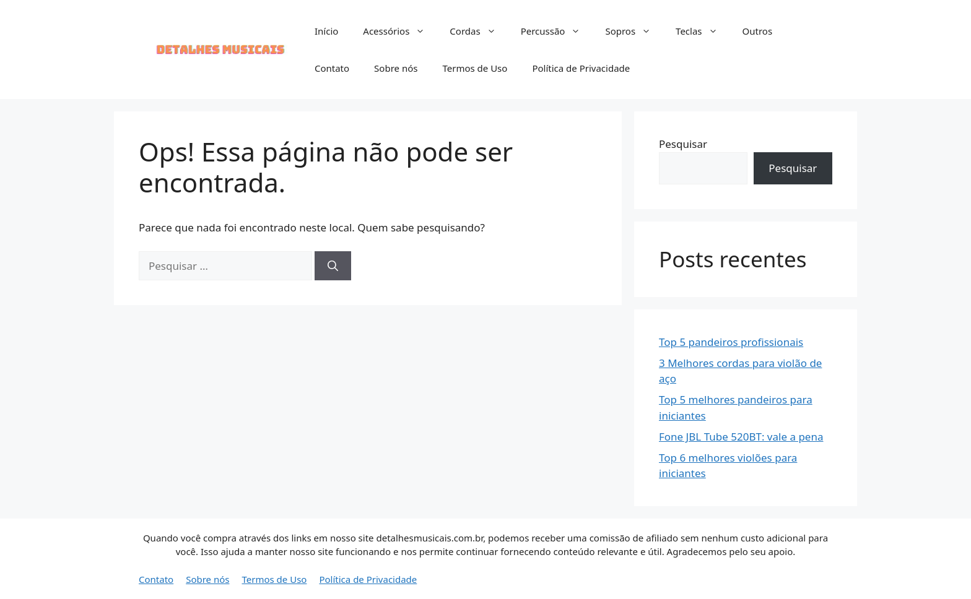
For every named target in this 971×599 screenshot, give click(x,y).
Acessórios (400, 31)
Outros (757, 31)
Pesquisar (683, 144)
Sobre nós (395, 68)
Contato (332, 68)
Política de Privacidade (581, 68)
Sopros (634, 31)
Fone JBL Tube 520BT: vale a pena (741, 436)
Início (326, 31)
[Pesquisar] (333, 266)
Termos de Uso (474, 68)
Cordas (479, 31)
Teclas (702, 31)
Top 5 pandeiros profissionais (731, 342)
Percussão (557, 31)
